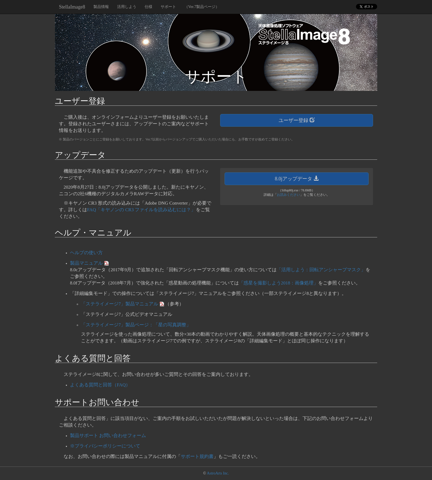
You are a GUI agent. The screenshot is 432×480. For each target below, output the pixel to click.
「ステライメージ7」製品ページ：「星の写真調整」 (136, 324)
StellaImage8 (72, 7)
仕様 (148, 7)
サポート (168, 7)
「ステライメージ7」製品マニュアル (119, 304)
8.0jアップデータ (296, 178)
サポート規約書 (197, 456)
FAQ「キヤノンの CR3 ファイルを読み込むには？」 (141, 209)
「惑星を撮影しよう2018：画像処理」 (278, 283)
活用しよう (126, 7)
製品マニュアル (86, 263)
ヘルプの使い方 (86, 252)
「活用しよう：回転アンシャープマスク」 (321, 269)
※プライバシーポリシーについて (105, 446)
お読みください (288, 195)
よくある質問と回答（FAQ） (100, 384)
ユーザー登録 (297, 120)
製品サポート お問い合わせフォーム (108, 435)
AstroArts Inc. (218, 473)
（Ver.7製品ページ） (201, 7)
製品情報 (101, 7)
